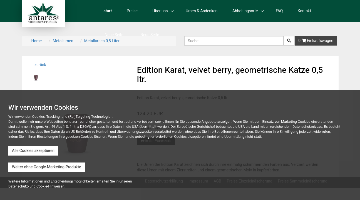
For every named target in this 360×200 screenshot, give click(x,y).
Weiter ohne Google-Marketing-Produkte (46, 167)
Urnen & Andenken (201, 11)
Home (36, 41)
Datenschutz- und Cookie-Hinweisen (36, 186)
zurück (40, 65)
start (108, 11)
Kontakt (304, 11)
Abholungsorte (245, 11)
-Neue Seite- (114, 35)
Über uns (160, 11)
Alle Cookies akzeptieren (33, 151)
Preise (132, 11)
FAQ (279, 11)
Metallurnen (63, 41)
